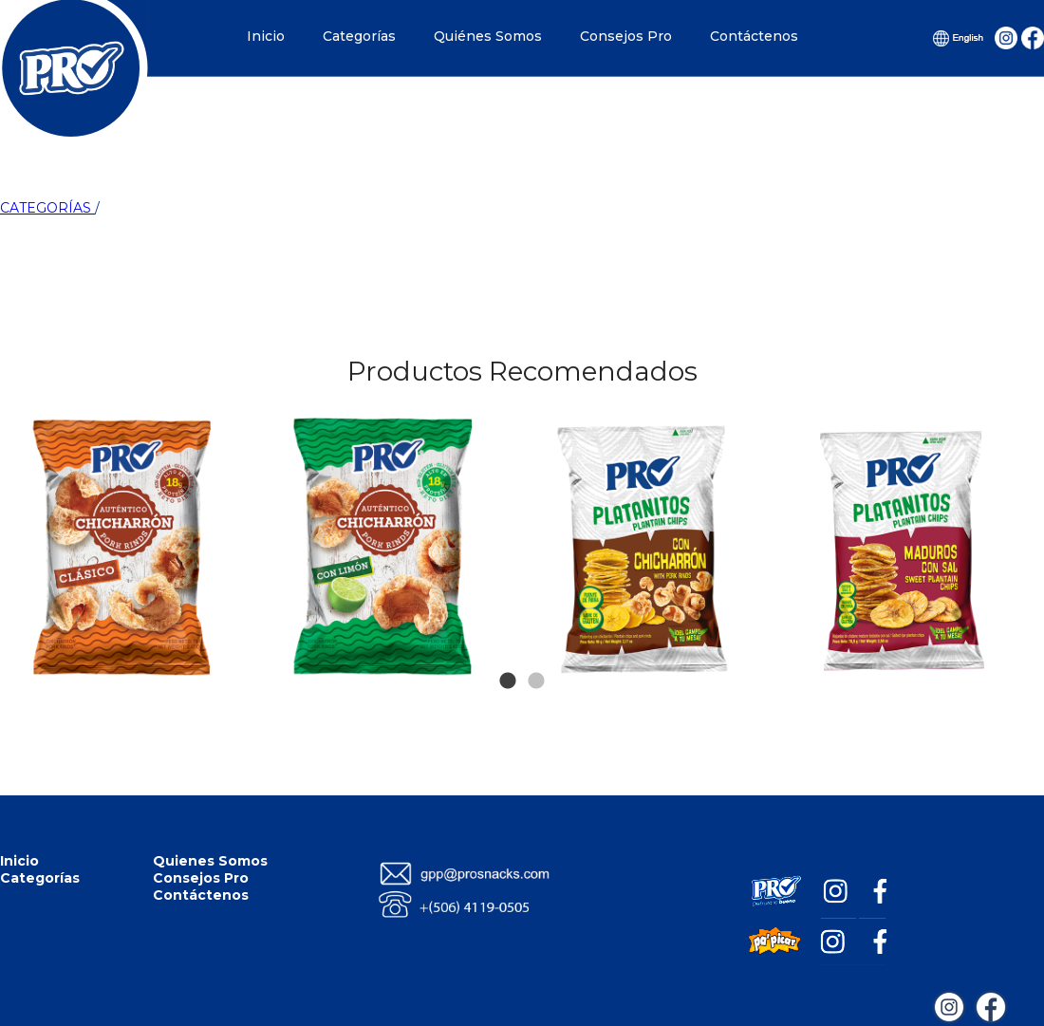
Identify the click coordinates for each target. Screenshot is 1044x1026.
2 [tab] (536, 653)
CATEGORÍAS (47, 207)
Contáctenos (754, 36)
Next (1007, 453)
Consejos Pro (626, 36)
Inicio (266, 36)
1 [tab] (507, 653)
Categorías (359, 36)
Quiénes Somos (488, 36)
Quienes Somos (210, 860)
